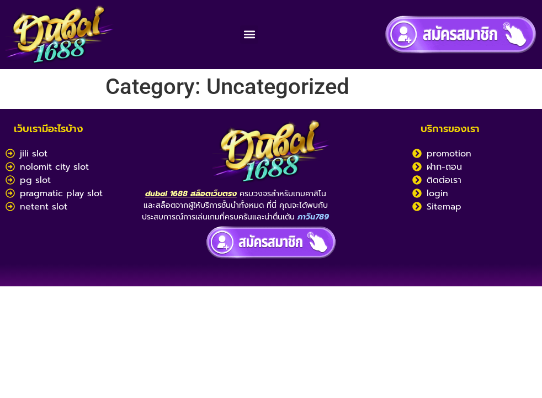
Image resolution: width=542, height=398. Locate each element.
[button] (249, 34)
